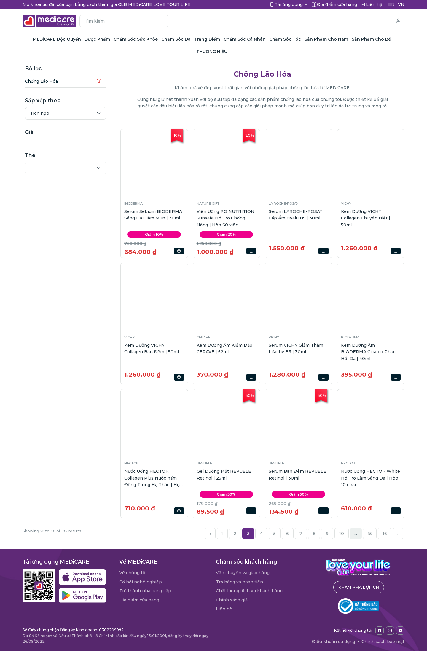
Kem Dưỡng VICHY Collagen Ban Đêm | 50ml (151, 348)
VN (401, 4)
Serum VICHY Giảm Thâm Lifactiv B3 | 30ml (296, 348)
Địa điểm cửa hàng (139, 600)
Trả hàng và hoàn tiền (239, 582)
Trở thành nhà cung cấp (145, 590)
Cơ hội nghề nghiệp (140, 582)
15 (370, 533)
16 (385, 533)
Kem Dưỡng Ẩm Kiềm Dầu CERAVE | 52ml (224, 348)
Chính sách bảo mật (382, 641)
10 (341, 533)
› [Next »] (398, 533)
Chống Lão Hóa (41, 81)
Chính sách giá (232, 600)
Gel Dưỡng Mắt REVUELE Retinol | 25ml (224, 474)
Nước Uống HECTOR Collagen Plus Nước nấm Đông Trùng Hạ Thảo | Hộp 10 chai (153, 478)
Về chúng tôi (132, 572)
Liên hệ (224, 609)
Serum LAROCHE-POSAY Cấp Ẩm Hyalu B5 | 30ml (295, 215)
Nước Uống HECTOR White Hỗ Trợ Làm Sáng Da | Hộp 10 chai (370, 478)
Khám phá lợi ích (358, 587)
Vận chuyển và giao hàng (243, 572)
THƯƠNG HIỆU (211, 51)
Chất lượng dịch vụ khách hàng (249, 590)
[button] (154, 162)
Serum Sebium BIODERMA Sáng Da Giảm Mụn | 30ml (153, 215)
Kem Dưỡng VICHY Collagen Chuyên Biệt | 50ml (365, 218)
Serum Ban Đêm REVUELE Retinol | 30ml (297, 474)
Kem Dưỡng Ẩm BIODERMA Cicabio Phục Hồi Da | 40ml (368, 352)
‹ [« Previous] (210, 533)
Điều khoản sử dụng (333, 641)
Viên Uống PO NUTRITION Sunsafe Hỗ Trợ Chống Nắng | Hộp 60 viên (225, 218)
